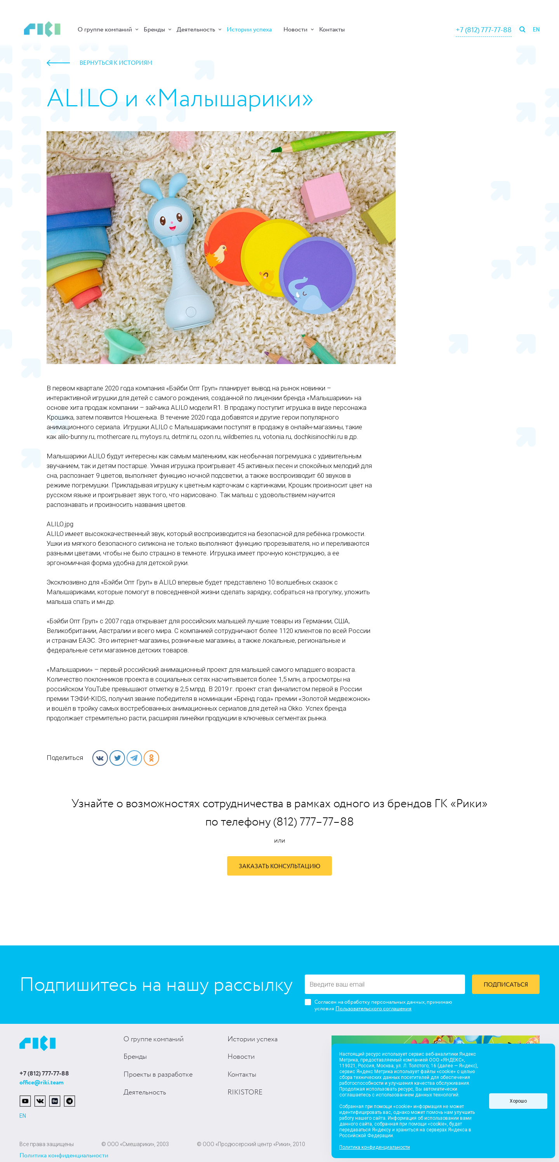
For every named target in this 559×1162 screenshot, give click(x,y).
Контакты (332, 29)
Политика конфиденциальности (63, 1155)
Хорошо (518, 1101)
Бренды (154, 29)
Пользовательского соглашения (373, 1009)
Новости (295, 29)
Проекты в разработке (158, 1075)
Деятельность (196, 29)
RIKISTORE (244, 1092)
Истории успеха (249, 29)
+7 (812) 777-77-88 (484, 30)
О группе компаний (105, 29)
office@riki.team (41, 1082)
